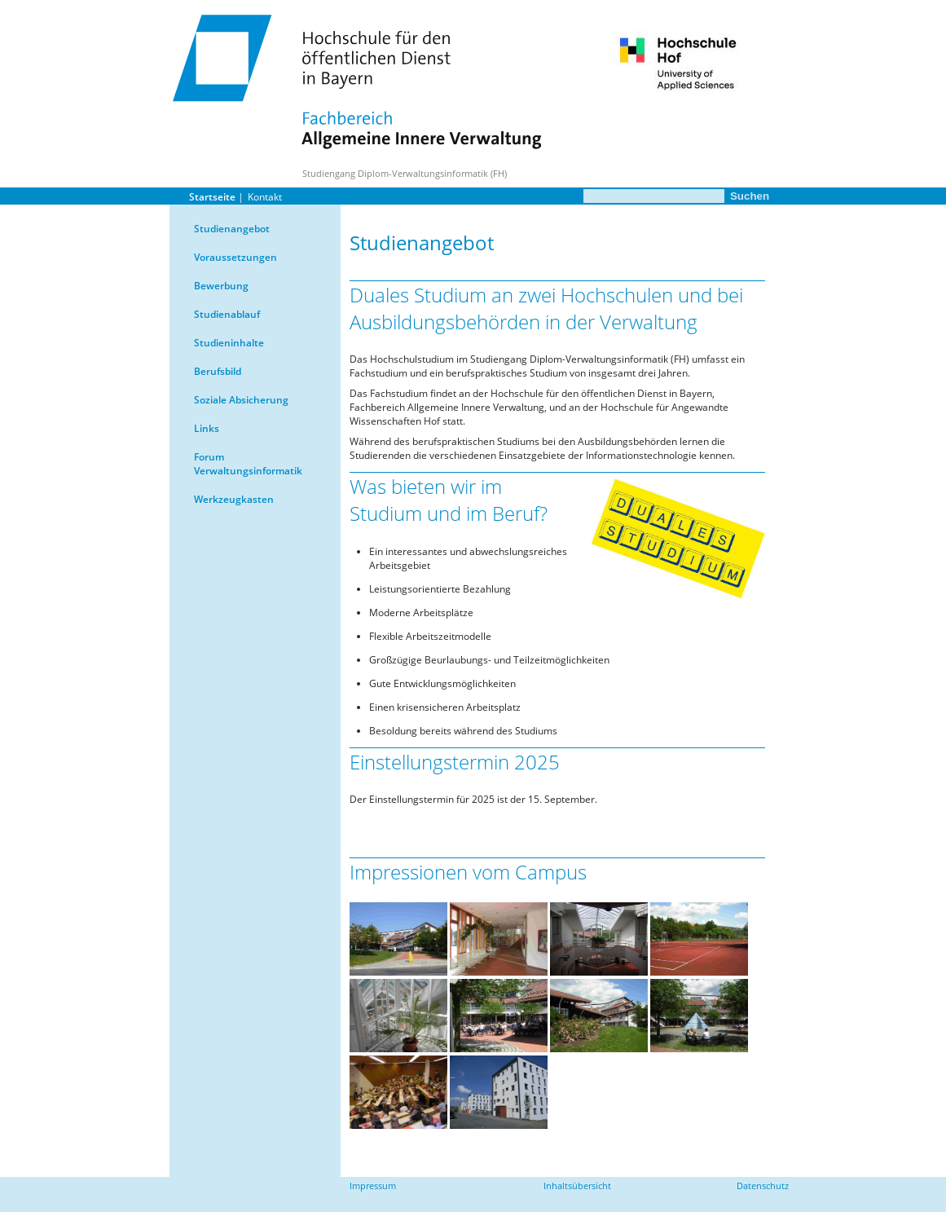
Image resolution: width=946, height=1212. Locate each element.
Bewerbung (221, 286)
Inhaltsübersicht (577, 1185)
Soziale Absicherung (241, 400)
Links (206, 428)
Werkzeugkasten (234, 499)
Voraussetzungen (235, 257)
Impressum (373, 1185)
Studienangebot (232, 229)
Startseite (212, 197)
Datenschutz (763, 1185)
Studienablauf (227, 314)
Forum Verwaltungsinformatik (248, 464)
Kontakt (265, 197)
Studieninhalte (229, 343)
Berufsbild (217, 371)
